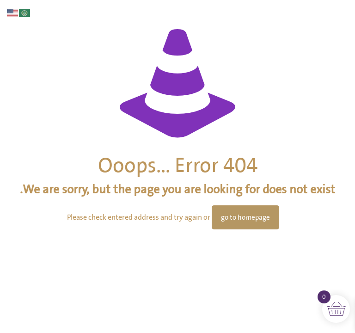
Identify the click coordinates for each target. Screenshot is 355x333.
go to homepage (245, 217)
